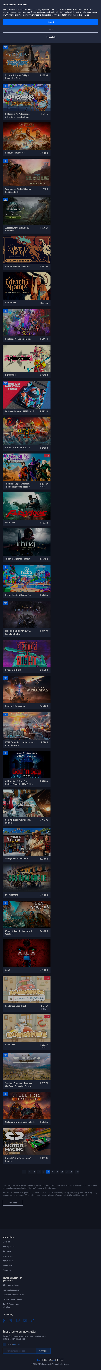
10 (57, 1171)
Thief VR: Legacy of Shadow (17, 558)
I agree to (14, 1344)
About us (6, 1242)
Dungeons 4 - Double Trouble (18, 338)
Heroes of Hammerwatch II (17, 447)
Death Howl (10, 302)
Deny (50, 29)
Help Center (7, 1251)
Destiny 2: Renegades (15, 706)
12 (67, 1171)
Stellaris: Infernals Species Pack (19, 1122)
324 (77, 1171)
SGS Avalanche (11, 894)
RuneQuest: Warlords (15, 152)
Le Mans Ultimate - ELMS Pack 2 (19, 411)
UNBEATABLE (10, 375)
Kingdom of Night (13, 669)
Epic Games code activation (13, 1294)
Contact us (7, 1270)
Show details (50, 37)
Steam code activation (11, 1290)
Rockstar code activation (12, 1299)
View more (13, 1202)
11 (62, 1171)
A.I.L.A (7, 969)
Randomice (10, 1044)
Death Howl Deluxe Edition (17, 266)
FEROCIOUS (10, 522)
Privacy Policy (8, 1260)
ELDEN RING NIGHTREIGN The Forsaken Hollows (18, 633)
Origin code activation (11, 1285)
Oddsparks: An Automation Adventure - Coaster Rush (17, 115)
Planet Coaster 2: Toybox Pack (18, 595)
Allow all (50, 22)
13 (71, 1171)
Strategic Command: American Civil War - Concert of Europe (18, 1085)
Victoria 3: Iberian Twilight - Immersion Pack (17, 77)
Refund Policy (8, 1265)
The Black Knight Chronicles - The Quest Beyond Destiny (18, 485)
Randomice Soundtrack (15, 1005)
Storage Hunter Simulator (17, 858)
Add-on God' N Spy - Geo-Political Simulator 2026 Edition (19, 783)
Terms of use (7, 1256)
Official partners (9, 1246)
